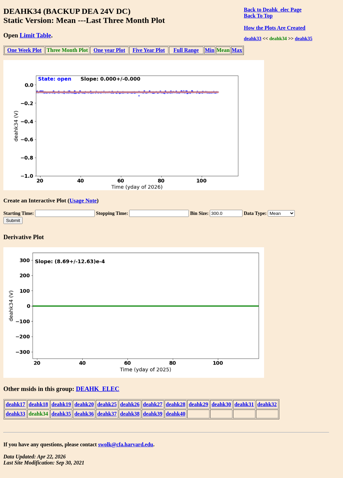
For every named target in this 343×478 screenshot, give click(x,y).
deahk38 (130, 414)
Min (209, 50)
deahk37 (107, 414)
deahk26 (130, 404)
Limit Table (35, 35)
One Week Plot (24, 50)
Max (237, 50)
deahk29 (198, 404)
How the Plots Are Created (274, 28)
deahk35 (303, 38)
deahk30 (221, 404)
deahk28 (175, 404)
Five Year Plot (149, 50)
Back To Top (258, 16)
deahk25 (107, 404)
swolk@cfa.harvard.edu (125, 444)
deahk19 (61, 404)
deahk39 (153, 414)
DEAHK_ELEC (97, 388)
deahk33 (252, 38)
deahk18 (38, 404)
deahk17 (15, 404)
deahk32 (267, 404)
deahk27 (153, 404)
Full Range (186, 50)
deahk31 (244, 404)
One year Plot (109, 50)
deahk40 (175, 414)
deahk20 (84, 404)
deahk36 (84, 414)
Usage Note (83, 200)
